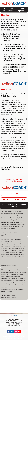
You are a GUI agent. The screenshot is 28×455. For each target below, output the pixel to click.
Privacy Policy (9, 338)
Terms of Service (18, 338)
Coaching (14, 194)
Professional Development (14, 199)
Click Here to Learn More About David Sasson (14, 180)
